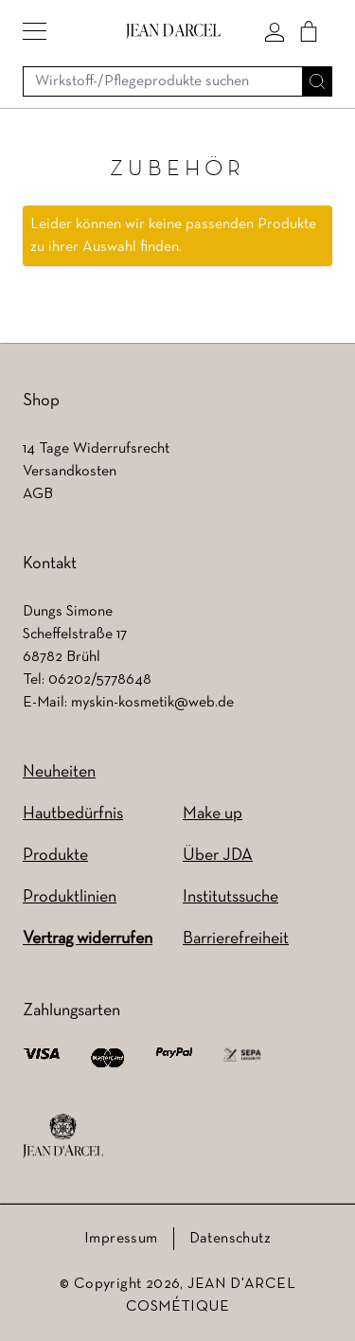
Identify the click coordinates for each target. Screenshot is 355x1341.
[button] (34, 31)
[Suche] (317, 81)
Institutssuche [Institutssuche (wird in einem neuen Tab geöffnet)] (230, 897)
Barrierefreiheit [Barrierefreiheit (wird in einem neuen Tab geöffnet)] (236, 939)
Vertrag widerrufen (87, 939)
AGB (38, 494)
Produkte (55, 856)
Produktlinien (69, 897)
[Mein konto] (274, 31)
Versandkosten (69, 471)
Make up (212, 814)
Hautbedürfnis (73, 814)
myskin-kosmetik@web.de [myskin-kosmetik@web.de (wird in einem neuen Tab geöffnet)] (152, 702)
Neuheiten (59, 772)
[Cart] (308, 31)
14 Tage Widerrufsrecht (96, 449)
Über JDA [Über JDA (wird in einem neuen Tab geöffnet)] (218, 856)
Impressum (121, 1238)
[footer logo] (63, 1136)
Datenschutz (230, 1238)
